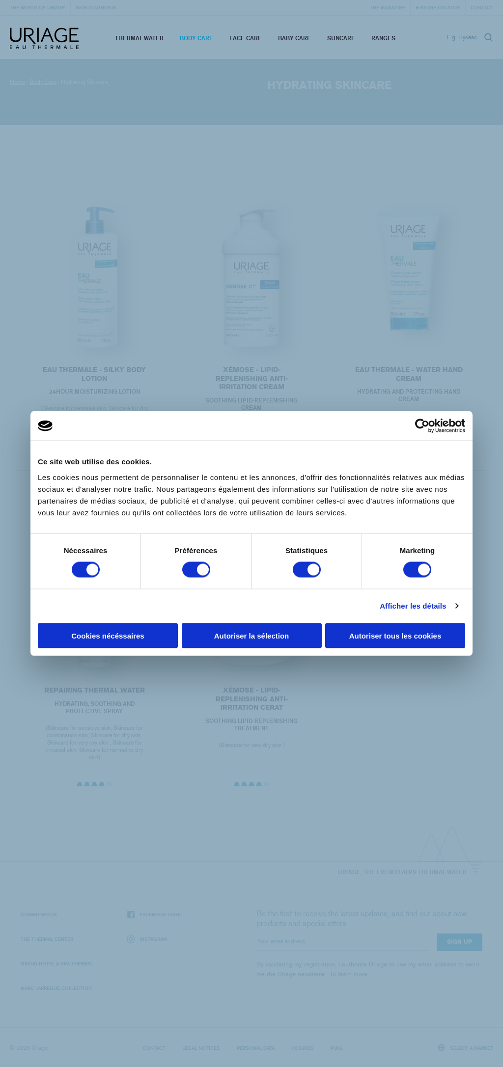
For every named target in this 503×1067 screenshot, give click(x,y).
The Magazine (387, 7)
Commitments (39, 914)
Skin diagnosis (96, 7)
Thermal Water (139, 38)
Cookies (302, 1048)
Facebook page (154, 914)
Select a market (466, 1047)
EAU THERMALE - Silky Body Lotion (94, 374)
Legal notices (201, 1048)
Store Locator (440, 7)
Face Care (245, 38)
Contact (482, 7)
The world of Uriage (37, 7)
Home (17, 82)
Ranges (383, 38)
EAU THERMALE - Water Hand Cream (409, 375)
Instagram (147, 939)
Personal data (256, 1048)
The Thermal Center (47, 939)
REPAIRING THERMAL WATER (94, 703)
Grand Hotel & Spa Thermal (57, 963)
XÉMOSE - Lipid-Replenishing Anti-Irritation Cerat (251, 712)
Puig (336, 1048)
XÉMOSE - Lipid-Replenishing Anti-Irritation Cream (251, 378)
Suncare (341, 38)
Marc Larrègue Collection (56, 988)
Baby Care (294, 38)
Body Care (196, 38)
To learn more (348, 974)
